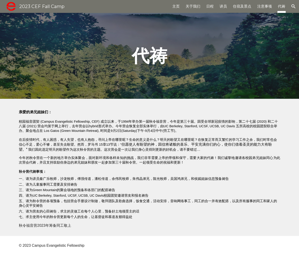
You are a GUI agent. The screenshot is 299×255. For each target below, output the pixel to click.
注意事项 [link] (264, 6)
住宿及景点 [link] (242, 6)
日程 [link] (210, 6)
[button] (293, 6)
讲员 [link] (223, 6)
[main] (149, 56)
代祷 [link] (281, 6)
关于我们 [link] (193, 6)
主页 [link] (176, 6)
